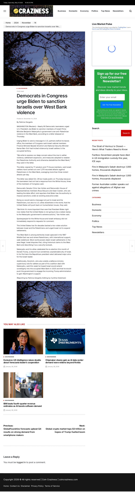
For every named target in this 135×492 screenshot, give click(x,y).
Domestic (73, 11)
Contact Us (15, 486)
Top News (105, 11)
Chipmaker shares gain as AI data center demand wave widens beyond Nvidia (64, 361)
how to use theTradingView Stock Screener (106, 29)
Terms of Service (52, 486)
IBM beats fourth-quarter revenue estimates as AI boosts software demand (22, 404)
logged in (21, 462)
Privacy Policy (37, 486)
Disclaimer (25, 486)
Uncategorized (22, 88)
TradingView (122, 27)
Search (95, 128)
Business (62, 11)
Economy (84, 11)
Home (6, 486)
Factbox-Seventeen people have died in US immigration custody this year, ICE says (111, 158)
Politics (95, 11)
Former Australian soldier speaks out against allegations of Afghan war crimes (110, 187)
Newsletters (118, 11)
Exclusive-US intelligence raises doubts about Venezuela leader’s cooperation (22, 361)
